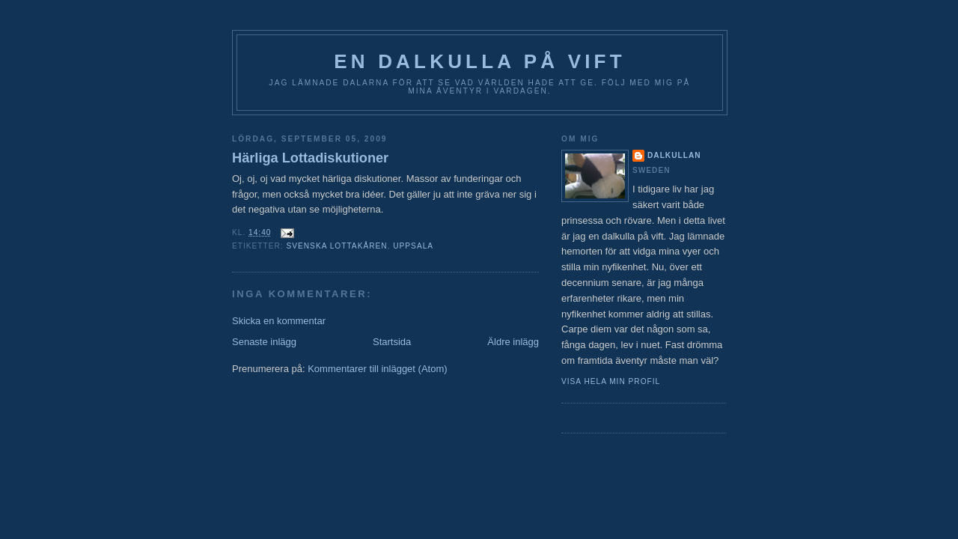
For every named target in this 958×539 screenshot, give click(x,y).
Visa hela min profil (610, 381)
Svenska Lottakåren (336, 246)
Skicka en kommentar (279, 320)
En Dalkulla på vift (480, 61)
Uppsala (413, 246)
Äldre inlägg (513, 341)
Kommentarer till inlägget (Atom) (377, 368)
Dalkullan (674, 155)
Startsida (392, 341)
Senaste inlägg (264, 341)
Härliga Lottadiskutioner (310, 157)
